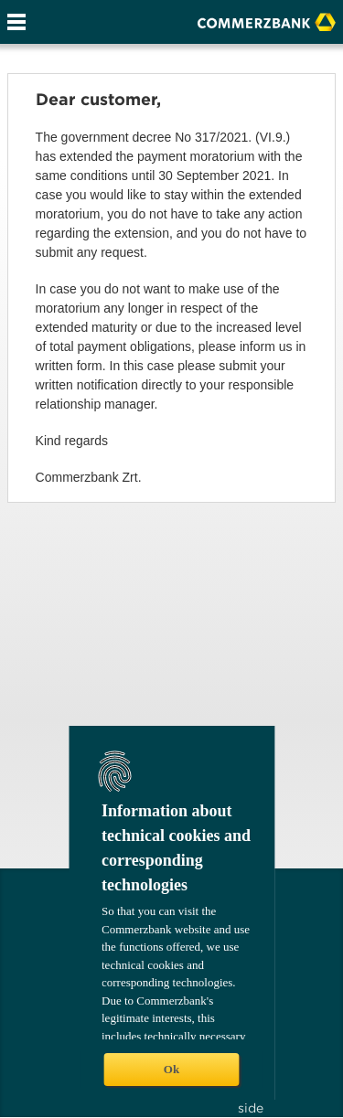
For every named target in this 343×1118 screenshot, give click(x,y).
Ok (171, 1069)
